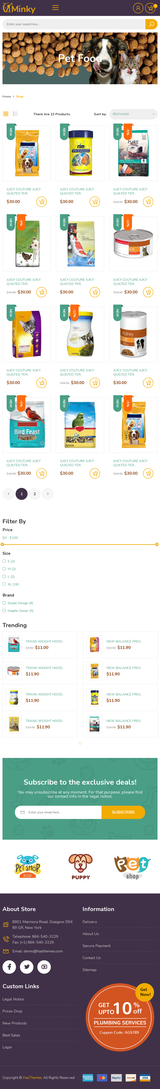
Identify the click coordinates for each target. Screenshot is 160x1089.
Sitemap (89, 969)
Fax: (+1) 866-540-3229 (33, 942)
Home (6, 96)
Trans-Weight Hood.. (44, 641)
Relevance (133, 114)
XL (13, 584)
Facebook (9, 967)
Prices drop (12, 1011)
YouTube (44, 967)
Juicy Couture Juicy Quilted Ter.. (24, 191)
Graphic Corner (21, 611)
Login (7, 1047)
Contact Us (92, 957)
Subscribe (123, 812)
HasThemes (32, 1077)
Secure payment (96, 945)
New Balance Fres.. (124, 641)
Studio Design (20, 603)
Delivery (90, 921)
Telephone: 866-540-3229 (35, 936)
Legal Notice (13, 999)
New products (14, 1023)
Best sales (11, 1035)
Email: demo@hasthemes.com (37, 951)
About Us (91, 933)
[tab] (5, 114)
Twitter (26, 967)
